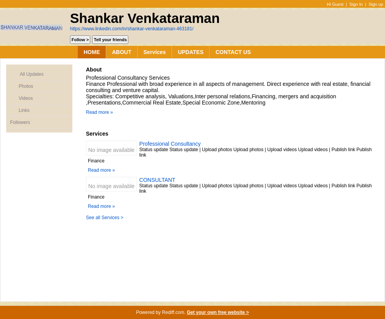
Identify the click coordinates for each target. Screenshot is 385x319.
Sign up (376, 4)
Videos (21, 98)
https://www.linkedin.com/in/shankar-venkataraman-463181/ (132, 28)
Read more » (99, 112)
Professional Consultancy (170, 144)
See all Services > (104, 217)
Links (20, 110)
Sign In (355, 4)
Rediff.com (173, 312)
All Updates (27, 74)
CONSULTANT (157, 180)
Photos (21, 86)
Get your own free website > (218, 312)
